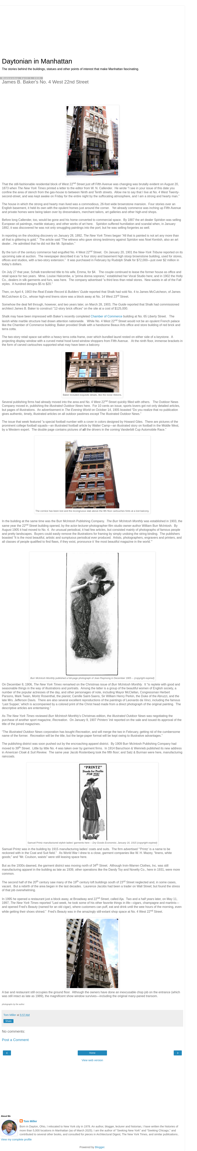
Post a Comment (15, 1040)
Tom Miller (30, 1121)
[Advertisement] (92, 30)
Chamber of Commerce (106, 316)
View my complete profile (16, 1139)
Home (92, 1053)
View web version (92, 1060)
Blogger (99, 1147)
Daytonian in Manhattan (37, 61)
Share (8, 1021)
